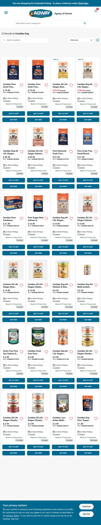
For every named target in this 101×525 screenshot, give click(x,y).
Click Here (83, 3)
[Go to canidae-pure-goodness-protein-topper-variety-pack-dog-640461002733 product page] (13, 223)
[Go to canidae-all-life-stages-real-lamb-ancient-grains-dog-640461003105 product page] (13, 290)
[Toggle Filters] (97, 40)
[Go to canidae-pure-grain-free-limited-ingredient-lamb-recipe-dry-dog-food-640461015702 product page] (13, 90)
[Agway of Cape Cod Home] (41, 13)
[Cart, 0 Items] (95, 10)
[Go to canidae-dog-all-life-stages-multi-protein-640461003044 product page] (13, 157)
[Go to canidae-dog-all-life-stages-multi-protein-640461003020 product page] (63, 223)
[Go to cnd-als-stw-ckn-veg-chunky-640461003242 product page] (88, 357)
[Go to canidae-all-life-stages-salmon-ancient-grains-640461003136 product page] (88, 223)
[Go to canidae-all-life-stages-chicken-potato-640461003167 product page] (38, 290)
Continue (86, 506)
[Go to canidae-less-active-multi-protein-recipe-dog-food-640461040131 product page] (63, 423)
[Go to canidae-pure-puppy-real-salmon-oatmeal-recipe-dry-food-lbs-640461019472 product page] (38, 223)
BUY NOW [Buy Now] (13, 120)
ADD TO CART (14, 114)
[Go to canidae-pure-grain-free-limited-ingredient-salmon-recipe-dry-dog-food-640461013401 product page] (38, 90)
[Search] (85, 23)
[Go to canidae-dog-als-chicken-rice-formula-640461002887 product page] (63, 290)
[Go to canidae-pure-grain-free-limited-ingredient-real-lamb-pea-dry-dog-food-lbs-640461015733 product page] (63, 157)
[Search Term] (50, 23)
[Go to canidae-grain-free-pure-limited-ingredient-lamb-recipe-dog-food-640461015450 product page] (38, 357)
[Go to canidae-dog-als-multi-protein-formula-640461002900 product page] (88, 290)
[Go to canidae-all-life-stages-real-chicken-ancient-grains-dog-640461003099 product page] (63, 90)
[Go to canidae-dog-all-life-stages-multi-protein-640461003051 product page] (88, 90)
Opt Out (86, 514)
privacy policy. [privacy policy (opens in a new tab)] (12, 515)
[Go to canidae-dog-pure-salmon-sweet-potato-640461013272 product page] (13, 357)
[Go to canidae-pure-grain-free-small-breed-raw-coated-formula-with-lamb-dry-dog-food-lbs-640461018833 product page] (88, 157)
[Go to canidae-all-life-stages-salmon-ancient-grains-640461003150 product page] (38, 157)
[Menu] (6, 12)
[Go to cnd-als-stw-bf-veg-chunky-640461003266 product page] (13, 423)
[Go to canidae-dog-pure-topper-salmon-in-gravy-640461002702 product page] (88, 423)
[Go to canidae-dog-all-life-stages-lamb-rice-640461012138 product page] (63, 357)
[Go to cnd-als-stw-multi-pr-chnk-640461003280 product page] (38, 423)
